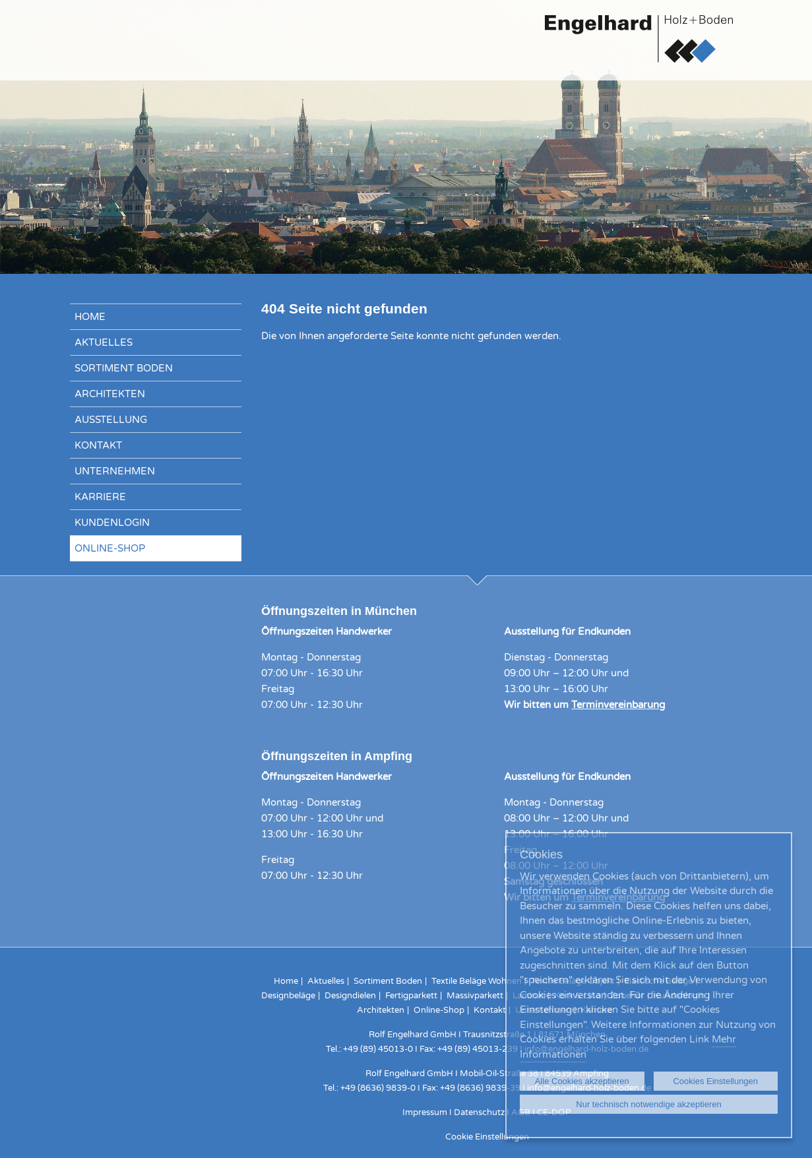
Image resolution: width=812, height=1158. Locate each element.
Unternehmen (115, 471)
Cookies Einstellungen (715, 1081)
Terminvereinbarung (618, 705)
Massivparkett (475, 995)
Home (90, 317)
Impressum (424, 1112)
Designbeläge (288, 995)
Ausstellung (111, 420)
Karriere (100, 497)
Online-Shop (110, 548)
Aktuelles (104, 342)
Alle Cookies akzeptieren (582, 1081)
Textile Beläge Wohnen (476, 981)
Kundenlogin (112, 523)
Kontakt (98, 445)
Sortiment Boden (124, 368)
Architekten (110, 394)
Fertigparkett (411, 995)
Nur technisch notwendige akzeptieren (648, 1104)
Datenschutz (479, 1112)
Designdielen (350, 995)
